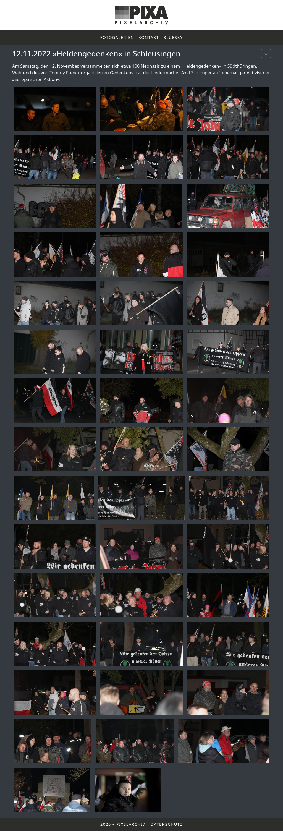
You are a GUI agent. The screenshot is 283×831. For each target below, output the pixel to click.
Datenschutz (167, 824)
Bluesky (173, 37)
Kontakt (148, 37)
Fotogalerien (117, 37)
